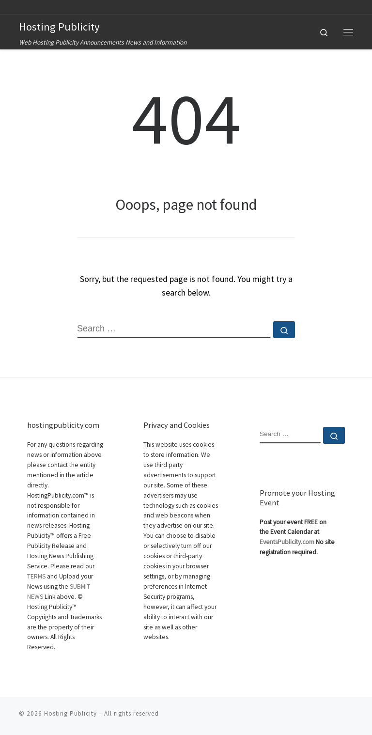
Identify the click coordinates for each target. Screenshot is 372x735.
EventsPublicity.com (287, 542)
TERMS (36, 576)
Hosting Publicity (70, 713)
